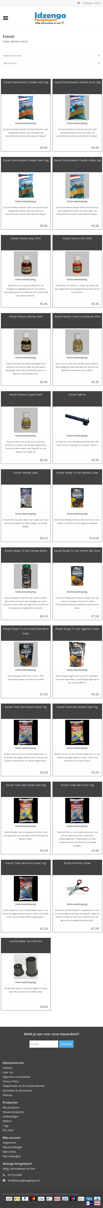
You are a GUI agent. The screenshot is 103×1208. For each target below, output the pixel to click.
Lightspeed (73, 1194)
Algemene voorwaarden (17, 1077)
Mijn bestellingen (12, 1147)
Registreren (9, 1142)
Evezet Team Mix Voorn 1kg (77, 785)
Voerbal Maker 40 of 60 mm (25, 941)
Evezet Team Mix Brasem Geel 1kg (77, 707)
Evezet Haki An (77, 394)
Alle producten (11, 1107)
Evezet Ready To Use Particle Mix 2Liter (77, 550)
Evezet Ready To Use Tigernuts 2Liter (77, 629)
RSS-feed (8, 1130)
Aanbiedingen (10, 1116)
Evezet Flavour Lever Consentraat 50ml (77, 316)
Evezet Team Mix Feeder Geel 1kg (26, 785)
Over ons (8, 1072)
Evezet (24, 41)
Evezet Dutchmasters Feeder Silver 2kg (26, 160)
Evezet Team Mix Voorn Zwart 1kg (26, 863)
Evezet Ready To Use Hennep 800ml (26, 550)
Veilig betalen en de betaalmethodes (24, 1086)
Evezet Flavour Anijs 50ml (26, 238)
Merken (15, 41)
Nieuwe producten (13, 1112)
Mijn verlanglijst (12, 1156)
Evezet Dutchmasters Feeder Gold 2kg (25, 82)
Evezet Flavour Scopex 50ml (25, 394)
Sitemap (7, 1095)
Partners (8, 1067)
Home (6, 41)
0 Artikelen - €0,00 (89, 3)
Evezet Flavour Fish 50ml (77, 238)
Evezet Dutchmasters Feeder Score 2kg (77, 82)
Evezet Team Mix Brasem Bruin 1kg (26, 707)
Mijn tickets (9, 1151)
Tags (5, 1125)
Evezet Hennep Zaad (26, 472)
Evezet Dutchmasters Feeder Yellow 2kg (77, 160)
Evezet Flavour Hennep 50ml (25, 316)
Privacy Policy (11, 1081)
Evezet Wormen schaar (77, 863)
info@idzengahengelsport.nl (24, 1180)
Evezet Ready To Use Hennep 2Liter (77, 472)
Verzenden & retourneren (17, 1090)
